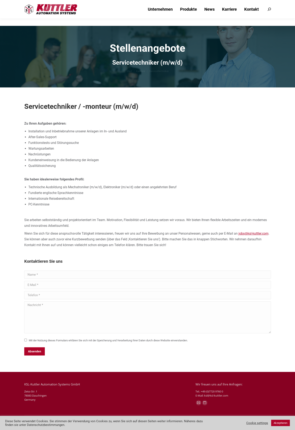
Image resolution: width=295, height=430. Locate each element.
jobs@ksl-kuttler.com (253, 233)
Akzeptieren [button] (280, 422)
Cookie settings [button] (257, 423)
